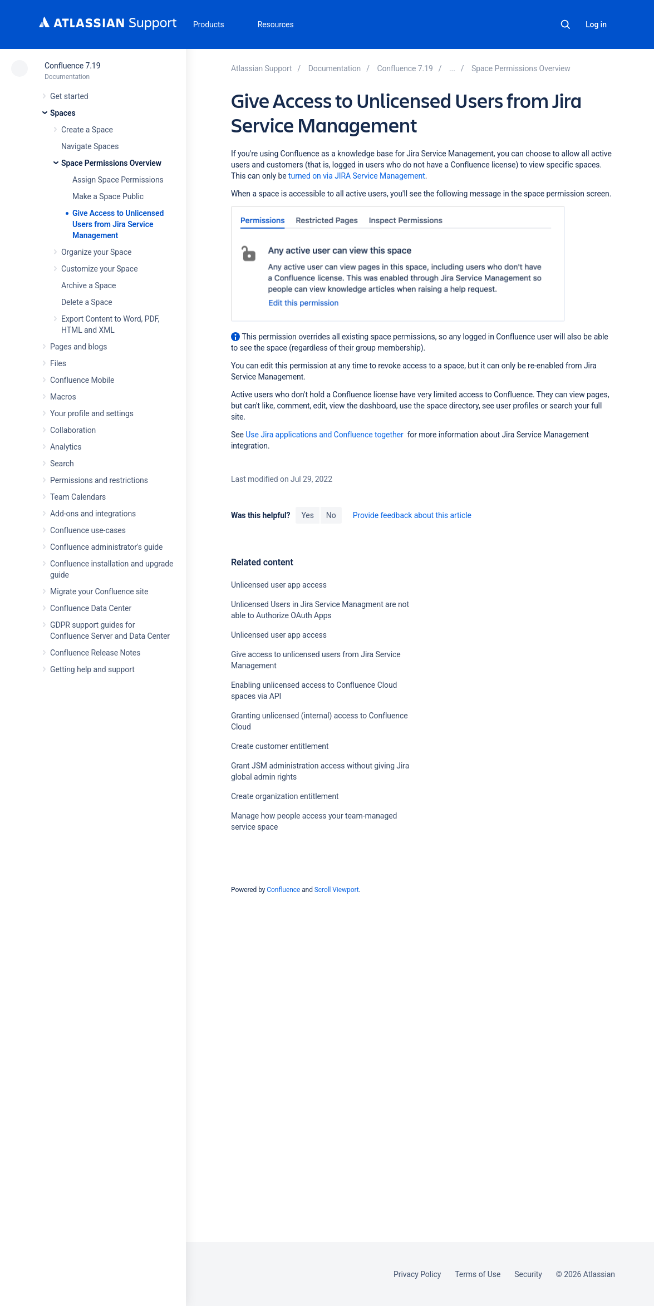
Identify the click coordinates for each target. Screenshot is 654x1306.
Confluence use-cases (88, 530)
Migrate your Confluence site (99, 591)
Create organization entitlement (285, 796)
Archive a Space (88, 285)
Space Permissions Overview (111, 163)
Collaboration (73, 430)
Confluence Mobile (82, 380)
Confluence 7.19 (72, 65)
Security (528, 1274)
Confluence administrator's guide (106, 547)
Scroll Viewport (336, 890)
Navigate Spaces (90, 146)
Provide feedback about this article (412, 515)
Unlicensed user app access (279, 584)
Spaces (63, 113)
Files (58, 363)
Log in (596, 24)
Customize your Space (99, 268)
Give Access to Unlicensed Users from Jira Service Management (118, 224)
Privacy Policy (417, 1274)
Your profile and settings (92, 413)
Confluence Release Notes (95, 652)
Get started (69, 96)
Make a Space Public (108, 196)
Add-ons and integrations (93, 513)
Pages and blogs (78, 346)
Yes (307, 515)
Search (565, 24)
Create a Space (87, 129)
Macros (63, 396)
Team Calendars (78, 496)
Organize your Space (96, 252)
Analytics (65, 446)
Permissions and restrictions (99, 480)
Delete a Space (86, 302)
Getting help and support (92, 669)
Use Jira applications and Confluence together (324, 434)
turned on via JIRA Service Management (356, 175)
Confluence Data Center (90, 608)
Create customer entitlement (280, 746)
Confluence (283, 890)
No (331, 515)
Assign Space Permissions (118, 179)
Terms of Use (477, 1274)
